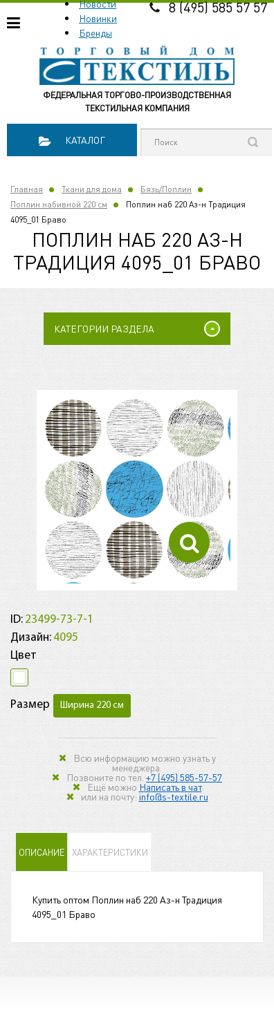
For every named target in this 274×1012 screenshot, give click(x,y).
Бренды (95, 32)
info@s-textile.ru (173, 796)
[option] (137, 490)
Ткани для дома (92, 189)
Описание (41, 852)
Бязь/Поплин (166, 189)
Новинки (98, 18)
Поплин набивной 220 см (58, 204)
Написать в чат (170, 786)
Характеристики (110, 852)
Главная (26, 189)
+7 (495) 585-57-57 (184, 777)
